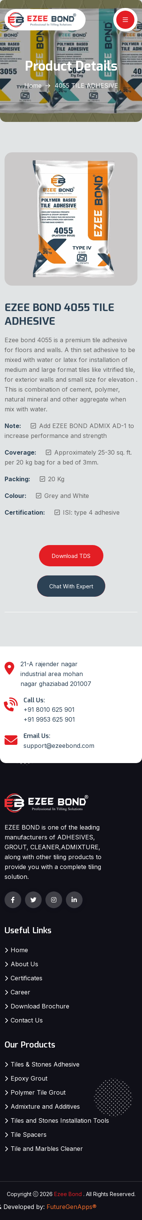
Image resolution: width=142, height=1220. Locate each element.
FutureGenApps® (72, 1207)
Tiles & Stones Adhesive (45, 1064)
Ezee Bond (68, 1194)
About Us (24, 964)
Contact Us (27, 1020)
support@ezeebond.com (58, 745)
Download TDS (71, 555)
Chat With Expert (71, 586)
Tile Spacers (29, 1134)
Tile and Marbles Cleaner (47, 1148)
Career (20, 992)
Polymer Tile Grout (38, 1092)
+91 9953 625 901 (49, 719)
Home (33, 85)
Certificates (26, 978)
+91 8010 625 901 (49, 709)
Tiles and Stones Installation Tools (60, 1120)
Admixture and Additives (45, 1106)
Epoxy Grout (29, 1078)
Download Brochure (40, 1006)
